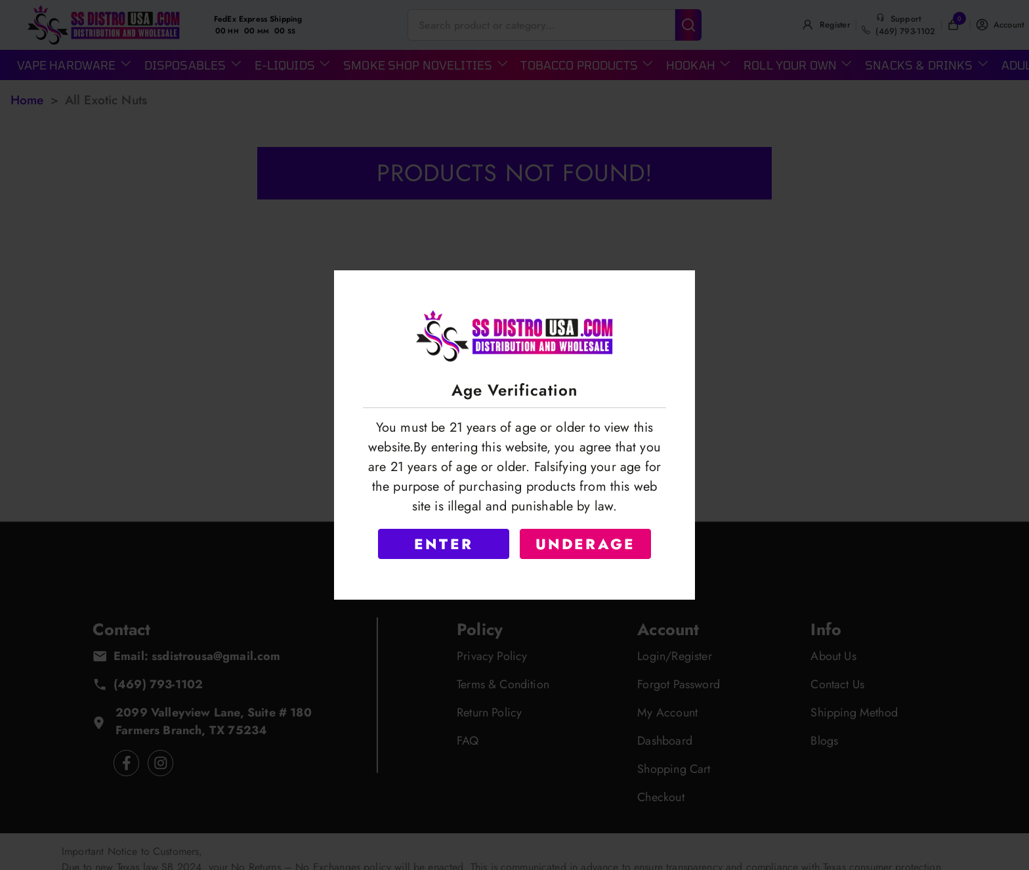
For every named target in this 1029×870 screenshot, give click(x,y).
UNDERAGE (586, 543)
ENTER (443, 543)
